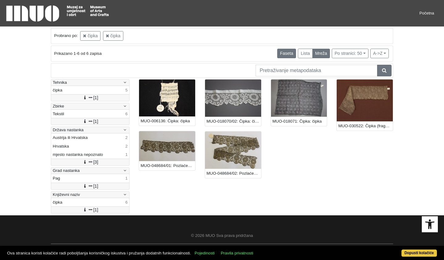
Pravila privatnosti (237, 253)
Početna (426, 13)
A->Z (378, 53)
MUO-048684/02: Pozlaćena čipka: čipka (234, 173)
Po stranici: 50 (348, 53)
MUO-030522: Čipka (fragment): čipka (365, 126)
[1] (90, 97)
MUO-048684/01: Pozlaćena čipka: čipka (168, 165)
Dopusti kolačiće (419, 253)
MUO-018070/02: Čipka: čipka (234, 121)
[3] (90, 162)
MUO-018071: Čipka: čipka (297, 121)
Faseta (286, 53)
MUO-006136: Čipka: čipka (165, 121)
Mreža (321, 53)
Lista (305, 53)
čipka (90, 35)
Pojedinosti (205, 253)
